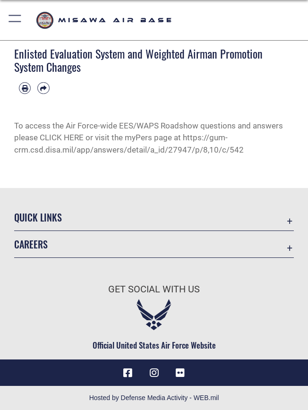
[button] (15, 20)
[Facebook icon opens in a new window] (128, 373)
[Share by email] (43, 88)
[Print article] (25, 88)
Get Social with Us (154, 289)
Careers (31, 244)
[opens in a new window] (180, 373)
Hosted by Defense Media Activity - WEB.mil (154, 397)
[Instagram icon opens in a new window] (154, 373)
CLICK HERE (63, 137)
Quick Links (38, 217)
